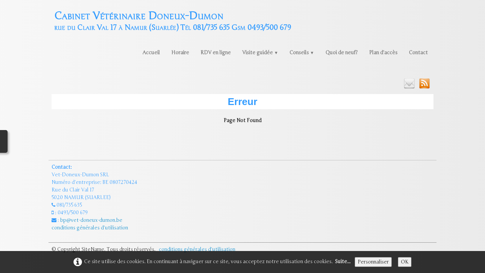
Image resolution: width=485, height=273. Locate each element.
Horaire (180, 53)
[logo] (172, 20)
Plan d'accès (383, 53)
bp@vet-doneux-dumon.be (91, 220)
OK (404, 262)
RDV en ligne (215, 53)
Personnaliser (373, 262)
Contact (418, 53)
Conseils (301, 53)
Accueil (151, 53)
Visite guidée (260, 53)
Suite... (342, 262)
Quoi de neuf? (341, 53)
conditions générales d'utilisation (90, 228)
